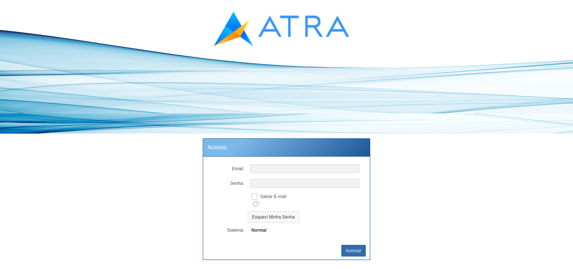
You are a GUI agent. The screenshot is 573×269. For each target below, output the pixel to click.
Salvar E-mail (273, 196)
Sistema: (235, 230)
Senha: (237, 183)
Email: (238, 168)
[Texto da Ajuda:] (256, 203)
